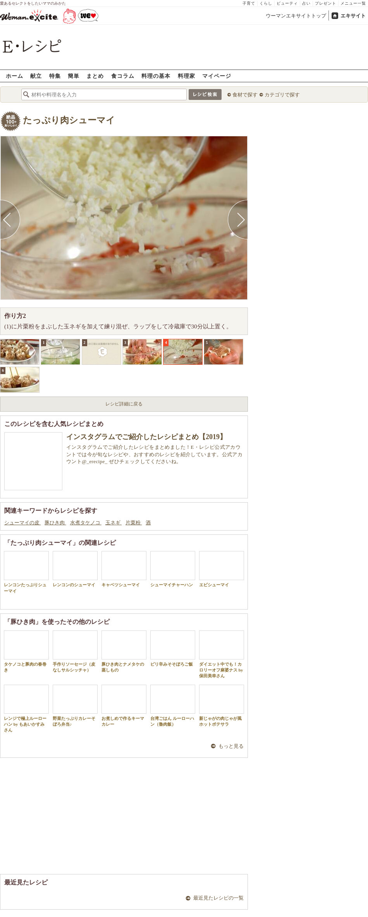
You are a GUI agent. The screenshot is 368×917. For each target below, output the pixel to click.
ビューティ (287, 3)
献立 (36, 75)
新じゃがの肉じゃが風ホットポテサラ (221, 705)
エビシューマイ (221, 569)
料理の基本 (155, 75)
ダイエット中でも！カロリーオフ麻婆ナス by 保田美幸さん (221, 654)
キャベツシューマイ (123, 569)
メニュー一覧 (353, 3)
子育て (248, 3)
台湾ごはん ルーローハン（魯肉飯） (172, 705)
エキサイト (353, 16)
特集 (55, 75)
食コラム (122, 75)
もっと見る (231, 746)
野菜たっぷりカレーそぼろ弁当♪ (75, 705)
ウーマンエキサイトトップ (296, 16)
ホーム (14, 75)
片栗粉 (134, 522)
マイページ (216, 75)
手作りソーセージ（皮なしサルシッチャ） (75, 651)
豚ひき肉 (55, 522)
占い (306, 3)
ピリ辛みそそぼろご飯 (172, 648)
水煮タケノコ (85, 522)
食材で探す (245, 95)
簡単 (73, 75)
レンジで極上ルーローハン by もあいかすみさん (26, 709)
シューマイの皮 (22, 522)
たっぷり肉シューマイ (69, 120)
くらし (266, 3)
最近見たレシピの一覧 (218, 898)
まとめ (95, 75)
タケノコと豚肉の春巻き (26, 651)
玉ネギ (113, 522)
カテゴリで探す (282, 95)
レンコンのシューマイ (75, 569)
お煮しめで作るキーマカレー (123, 705)
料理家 (186, 75)
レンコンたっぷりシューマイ (26, 572)
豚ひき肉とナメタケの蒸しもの (123, 651)
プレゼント (325, 3)
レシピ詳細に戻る (124, 404)
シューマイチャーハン (172, 569)
